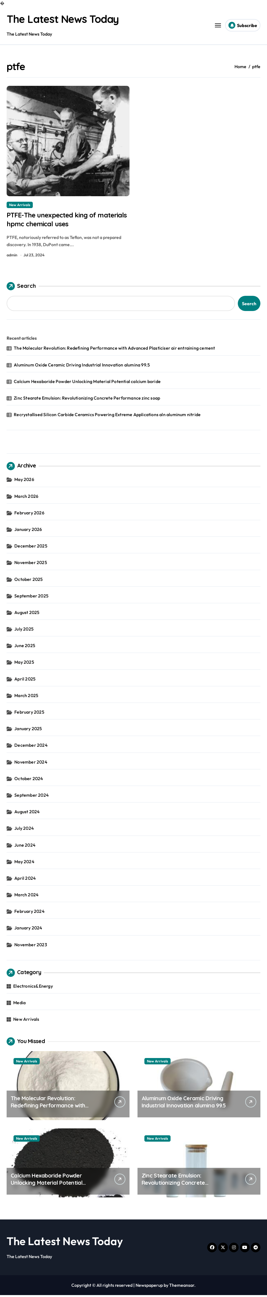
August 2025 (26, 614)
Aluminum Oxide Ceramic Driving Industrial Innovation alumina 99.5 (82, 366)
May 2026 (24, 481)
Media (19, 1004)
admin (12, 256)
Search (21, 288)
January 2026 (28, 531)
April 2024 (25, 880)
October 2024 (28, 780)
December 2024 (31, 747)
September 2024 (31, 797)
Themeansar (181, 1287)
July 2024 (24, 830)
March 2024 (26, 896)
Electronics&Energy (33, 988)
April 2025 (25, 680)
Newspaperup (149, 1287)
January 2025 (28, 730)
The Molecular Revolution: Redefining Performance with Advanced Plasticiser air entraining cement (114, 350)
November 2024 (30, 763)
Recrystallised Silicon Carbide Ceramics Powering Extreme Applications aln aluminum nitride (107, 416)
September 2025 (31, 597)
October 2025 (28, 581)
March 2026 (26, 498)
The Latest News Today (65, 19)
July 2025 (24, 631)
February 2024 (29, 913)
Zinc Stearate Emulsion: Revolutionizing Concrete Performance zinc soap (87, 400)
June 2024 (25, 846)
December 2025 (30, 548)
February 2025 (29, 714)
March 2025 (26, 697)
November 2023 (30, 946)
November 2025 (30, 564)
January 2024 (28, 929)
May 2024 (24, 863)
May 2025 (24, 664)
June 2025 (24, 647)
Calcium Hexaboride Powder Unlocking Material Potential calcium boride (87, 383)
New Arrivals (19, 204)
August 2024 (27, 813)
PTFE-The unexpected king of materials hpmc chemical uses (57, 220)
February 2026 (29, 514)
